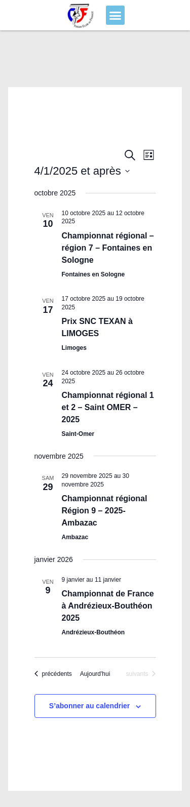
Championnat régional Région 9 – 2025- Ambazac (104, 510)
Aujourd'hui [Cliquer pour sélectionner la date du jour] (95, 673)
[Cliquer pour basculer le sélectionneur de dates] (82, 171)
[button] (115, 15)
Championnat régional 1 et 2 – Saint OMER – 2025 (108, 407)
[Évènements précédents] (53, 674)
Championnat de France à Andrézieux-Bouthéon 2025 (108, 605)
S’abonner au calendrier (89, 706)
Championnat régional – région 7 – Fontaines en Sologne (108, 247)
